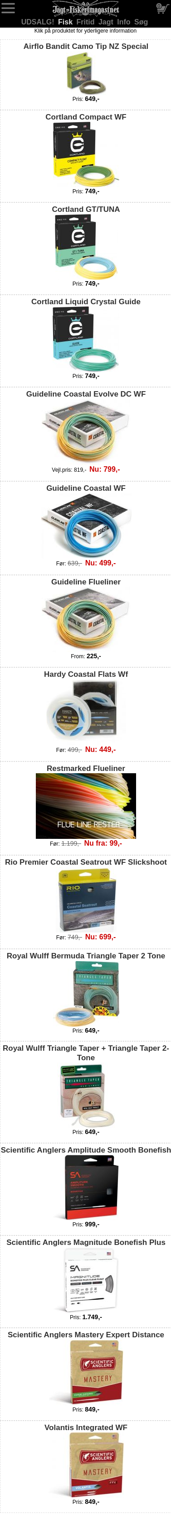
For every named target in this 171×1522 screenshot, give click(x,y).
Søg (141, 22)
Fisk (66, 22)
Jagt (106, 22)
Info (124, 22)
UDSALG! (38, 22)
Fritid (87, 22)
